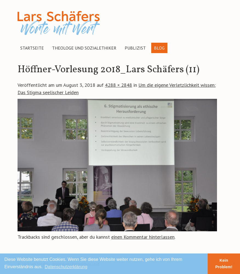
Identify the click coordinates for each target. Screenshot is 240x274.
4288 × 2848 (118, 85)
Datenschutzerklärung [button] (66, 266)
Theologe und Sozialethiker (84, 48)
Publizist (135, 48)
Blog (159, 48)
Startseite (32, 48)
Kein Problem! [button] (223, 263)
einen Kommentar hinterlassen (143, 237)
